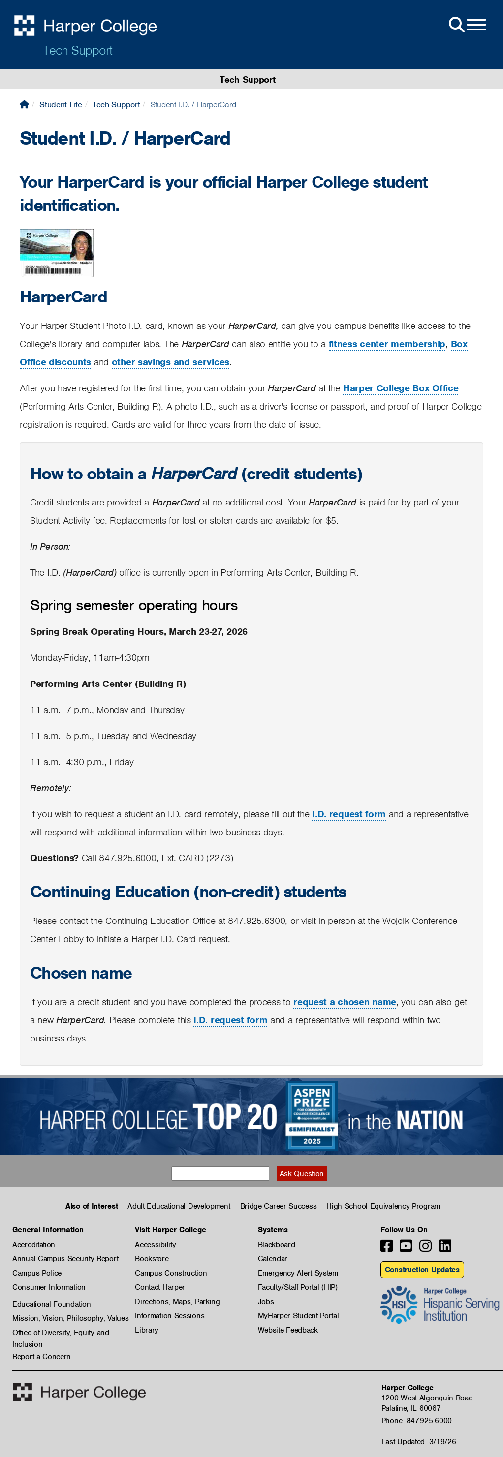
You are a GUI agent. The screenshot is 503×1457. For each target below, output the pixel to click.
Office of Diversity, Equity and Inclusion (60, 1333)
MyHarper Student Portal (298, 1316)
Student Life (60, 104)
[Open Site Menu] (466, 25)
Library (146, 1330)
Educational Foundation (51, 1304)
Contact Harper (160, 1287)
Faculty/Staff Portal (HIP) (298, 1287)
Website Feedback (288, 1330)
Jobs (266, 1302)
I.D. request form (349, 814)
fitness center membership (387, 344)
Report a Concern (41, 1357)
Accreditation (33, 1244)
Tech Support (77, 50)
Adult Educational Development (178, 1206)
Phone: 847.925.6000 (416, 1421)
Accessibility (155, 1244)
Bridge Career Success (278, 1206)
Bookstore (151, 1259)
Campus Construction (171, 1273)
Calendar (273, 1259)
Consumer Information (49, 1287)
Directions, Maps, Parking (177, 1302)
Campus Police (37, 1273)
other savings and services (170, 362)
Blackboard (276, 1244)
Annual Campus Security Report (65, 1259)
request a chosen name (344, 1002)
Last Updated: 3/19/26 (418, 1442)
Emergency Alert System (298, 1273)
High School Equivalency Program (383, 1206)
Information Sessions (169, 1316)
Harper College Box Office (401, 388)
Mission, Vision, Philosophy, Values (70, 1318)
